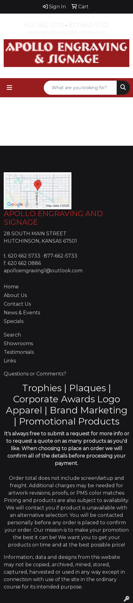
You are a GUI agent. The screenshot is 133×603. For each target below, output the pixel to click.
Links (10, 361)
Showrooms (18, 343)
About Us (15, 295)
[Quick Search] (80, 88)
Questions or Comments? (35, 374)
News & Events (22, 313)
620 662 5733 (44, 25)
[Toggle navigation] (9, 87)
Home (11, 287)
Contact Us (17, 304)
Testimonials (19, 352)
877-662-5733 (89, 25)
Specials (13, 321)
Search (12, 335)
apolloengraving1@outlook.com (66, 32)
